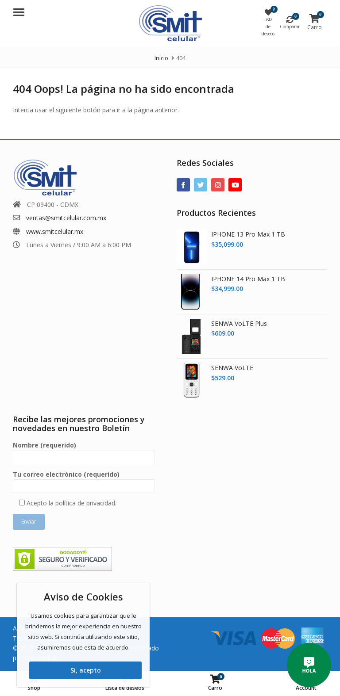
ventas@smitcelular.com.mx (66, 218)
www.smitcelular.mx (54, 231)
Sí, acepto (85, 670)
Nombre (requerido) (84, 451)
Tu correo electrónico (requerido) (84, 480)
